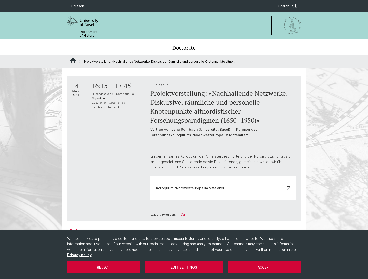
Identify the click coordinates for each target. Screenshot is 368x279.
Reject (103, 267)
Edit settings (184, 267)
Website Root (73, 60)
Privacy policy (79, 255)
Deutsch (77, 6)
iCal (182, 214)
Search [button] (287, 6)
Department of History (88, 33)
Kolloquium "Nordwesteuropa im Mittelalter (223, 188)
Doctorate (184, 47)
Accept (264, 267)
